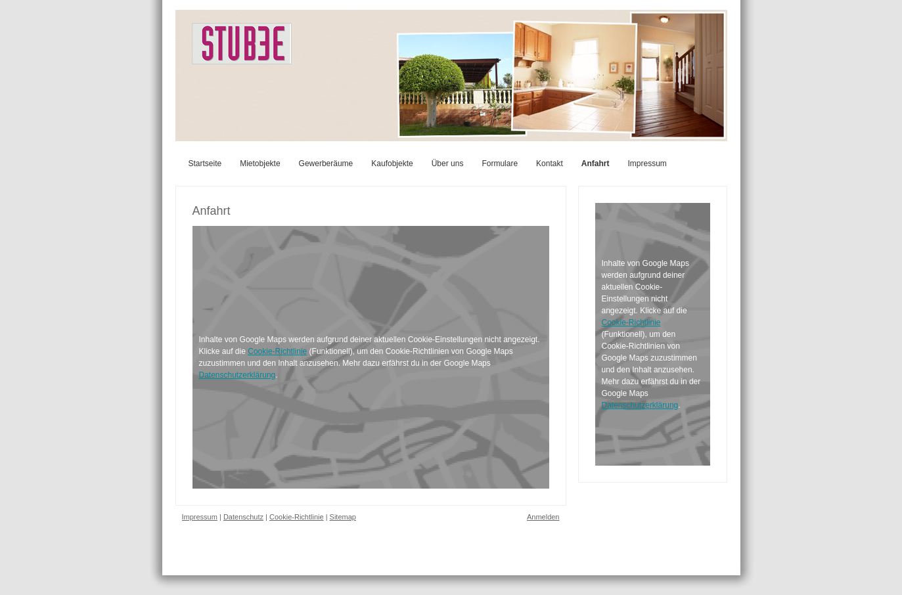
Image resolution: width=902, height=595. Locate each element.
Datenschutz (243, 517)
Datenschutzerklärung (237, 375)
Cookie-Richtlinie (277, 351)
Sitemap (343, 517)
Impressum (199, 517)
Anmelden (543, 517)
